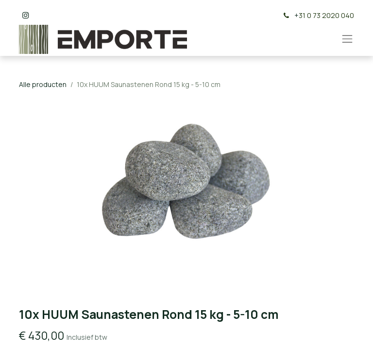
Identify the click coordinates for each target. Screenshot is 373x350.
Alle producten (43, 84)
